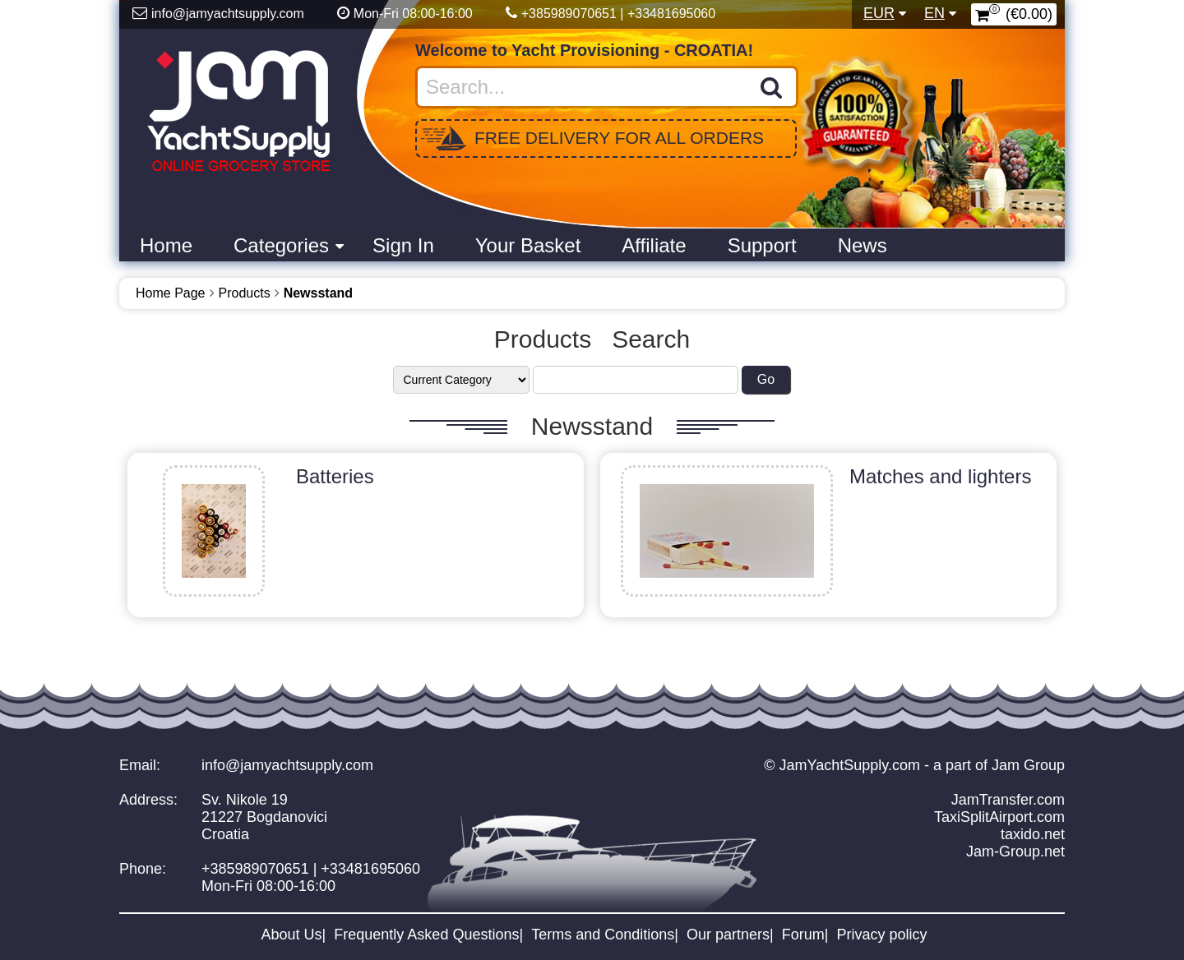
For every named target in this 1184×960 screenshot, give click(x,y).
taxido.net (1033, 834)
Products (245, 293)
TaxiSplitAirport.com (999, 817)
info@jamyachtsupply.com (287, 765)
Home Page (171, 293)
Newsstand (318, 293)
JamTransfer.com (1008, 800)
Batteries (335, 476)
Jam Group (1028, 765)
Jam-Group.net (1015, 851)
